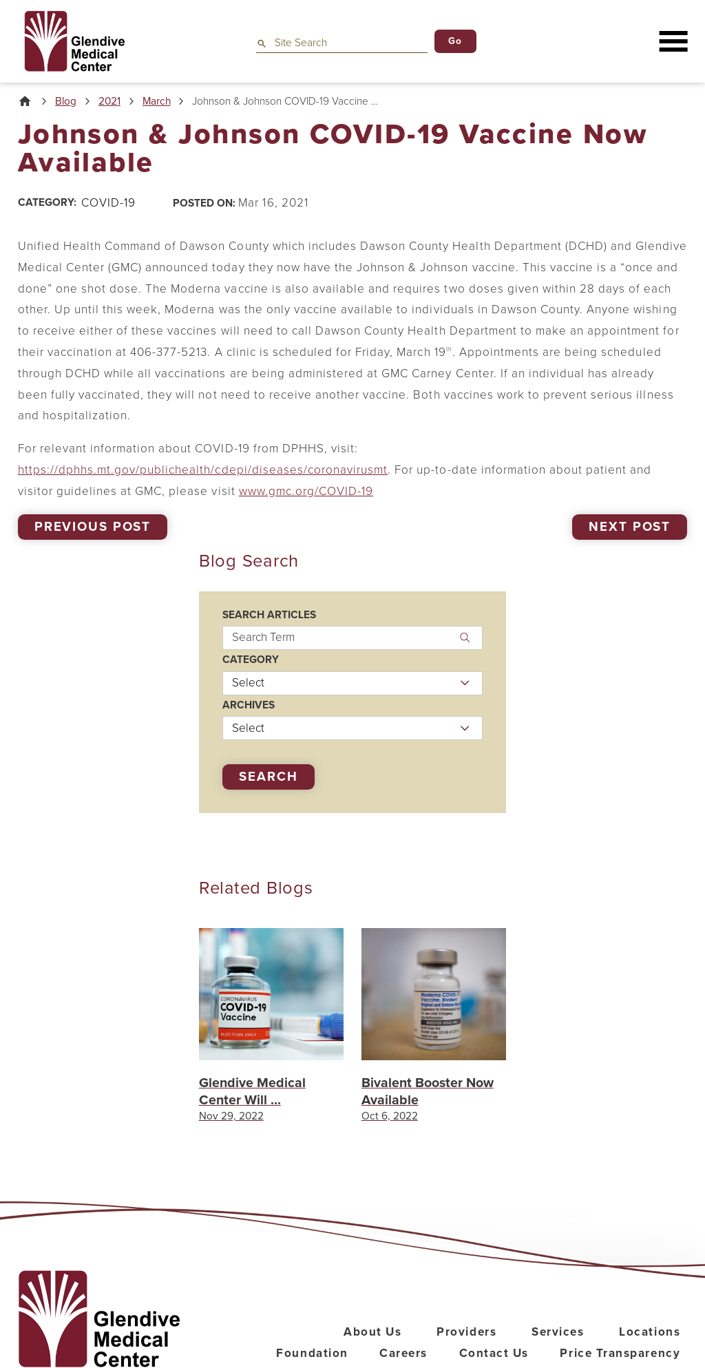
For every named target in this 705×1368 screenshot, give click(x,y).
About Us (372, 1332)
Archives (248, 705)
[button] (674, 41)
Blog (65, 101)
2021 (109, 101)
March (157, 101)
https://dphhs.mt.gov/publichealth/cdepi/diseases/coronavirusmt (203, 470)
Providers (466, 1332)
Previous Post (92, 526)
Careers (403, 1353)
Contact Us (494, 1353)
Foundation (312, 1353)
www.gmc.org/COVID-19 (306, 491)
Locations (649, 1332)
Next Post (630, 526)
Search (268, 776)
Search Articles (269, 615)
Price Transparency (620, 1353)
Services (558, 1332)
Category (250, 660)
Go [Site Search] (455, 41)
